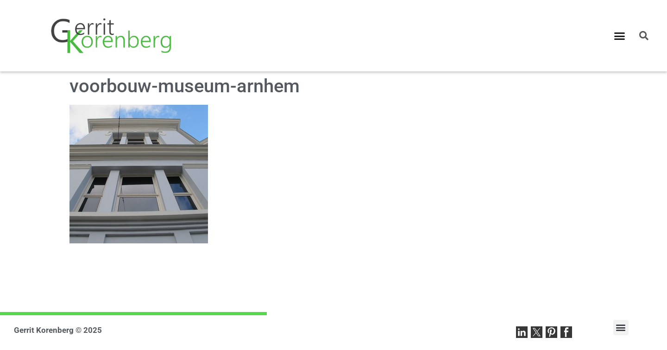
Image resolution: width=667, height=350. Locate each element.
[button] (620, 36)
